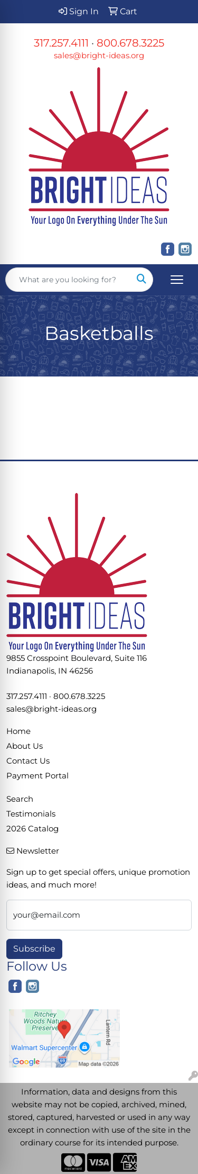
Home (18, 731)
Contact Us (28, 761)
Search (19, 799)
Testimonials (30, 814)
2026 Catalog (32, 829)
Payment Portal (37, 776)
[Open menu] (176, 279)
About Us (24, 746)
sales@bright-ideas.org (99, 55)
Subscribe (34, 949)
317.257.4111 (61, 43)
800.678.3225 (130, 43)
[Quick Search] (68, 279)
